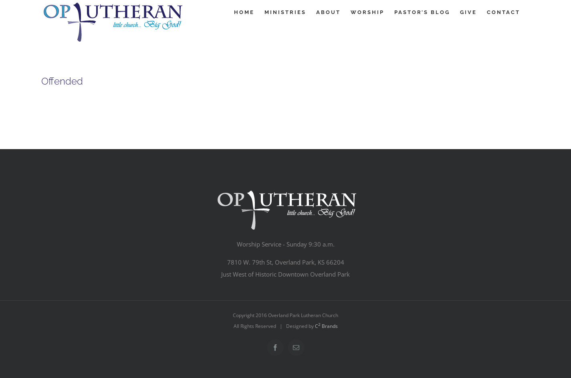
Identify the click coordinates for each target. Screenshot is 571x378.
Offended (62, 81)
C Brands (326, 326)
